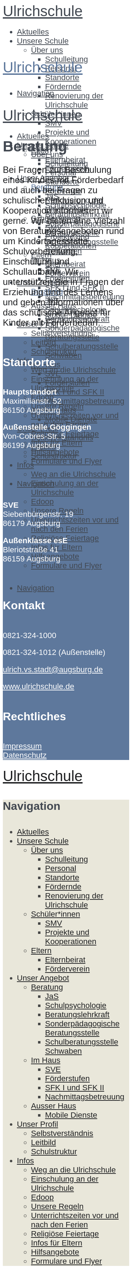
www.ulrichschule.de (38, 686)
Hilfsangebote (55, 1252)
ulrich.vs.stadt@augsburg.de (53, 669)
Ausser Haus (53, 1105)
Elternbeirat (65, 959)
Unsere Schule (43, 41)
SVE (53, 373)
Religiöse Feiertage (65, 1233)
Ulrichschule (43, 11)
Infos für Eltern (56, 1243)
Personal (60, 868)
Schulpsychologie (75, 1005)
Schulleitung (66, 163)
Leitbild (43, 342)
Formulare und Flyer (66, 461)
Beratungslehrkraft (77, 1014)
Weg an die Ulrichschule (73, 369)
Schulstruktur (54, 455)
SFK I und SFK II (74, 392)
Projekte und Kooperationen (70, 137)
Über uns (47, 50)
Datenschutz (24, 755)
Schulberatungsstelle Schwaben (81, 351)
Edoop (42, 501)
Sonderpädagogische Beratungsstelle (82, 333)
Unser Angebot (43, 978)
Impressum (22, 746)
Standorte (62, 77)
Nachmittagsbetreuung (84, 401)
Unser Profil (37, 1124)
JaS (52, 996)
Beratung (47, 987)
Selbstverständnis (62, 1133)
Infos (25, 465)
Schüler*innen (55, 914)
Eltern (41, 950)
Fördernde (63, 86)
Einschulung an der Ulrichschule (65, 488)
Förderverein (67, 968)
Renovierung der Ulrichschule (74, 100)
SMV (53, 923)
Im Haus (45, 1060)
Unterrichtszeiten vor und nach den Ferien (75, 524)
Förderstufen (67, 382)
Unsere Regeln (57, 1206)
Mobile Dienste (71, 419)
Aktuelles (33, 31)
